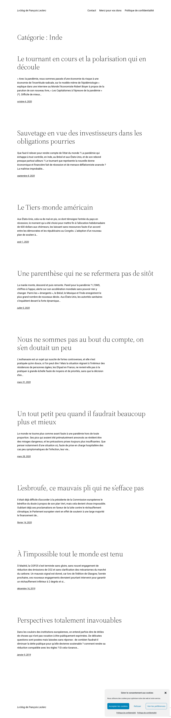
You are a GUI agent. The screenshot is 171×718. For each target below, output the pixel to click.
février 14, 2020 (24, 522)
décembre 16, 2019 (26, 588)
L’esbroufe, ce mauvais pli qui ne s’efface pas (80, 488)
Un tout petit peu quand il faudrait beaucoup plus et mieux (81, 417)
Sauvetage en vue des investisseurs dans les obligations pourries (79, 137)
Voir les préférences (156, 706)
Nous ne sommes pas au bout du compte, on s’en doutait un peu (80, 343)
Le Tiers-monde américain (55, 207)
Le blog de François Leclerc (31, 10)
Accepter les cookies (118, 706)
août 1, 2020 (23, 242)
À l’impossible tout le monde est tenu (70, 554)
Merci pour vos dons (110, 10)
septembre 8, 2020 (26, 176)
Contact (91, 10)
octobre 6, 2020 (24, 101)
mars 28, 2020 (24, 456)
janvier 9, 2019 (24, 654)
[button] (165, 692)
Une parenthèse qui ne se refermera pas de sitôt (85, 273)
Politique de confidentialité (126, 713)
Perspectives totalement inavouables (69, 620)
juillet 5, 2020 (23, 308)
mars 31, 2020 (24, 382)
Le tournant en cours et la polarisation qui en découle (81, 63)
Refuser (137, 706)
